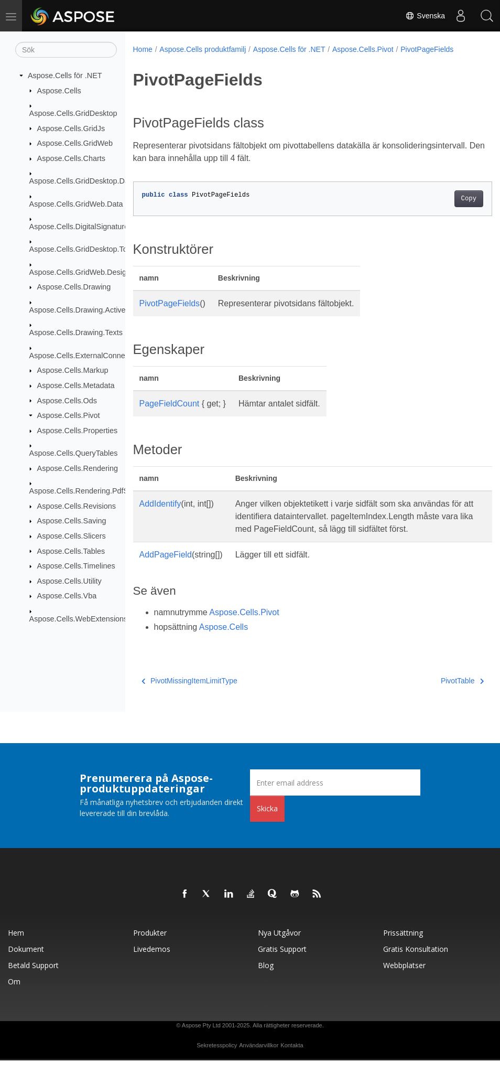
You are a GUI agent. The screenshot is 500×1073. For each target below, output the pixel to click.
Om (14, 994)
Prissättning (403, 945)
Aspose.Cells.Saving (71, 521)
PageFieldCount (169, 403)
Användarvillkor (258, 1058)
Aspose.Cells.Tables (71, 550)
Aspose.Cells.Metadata (76, 385)
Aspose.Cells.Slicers (71, 536)
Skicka (267, 821)
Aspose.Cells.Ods (67, 400)
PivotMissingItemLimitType (189, 693)
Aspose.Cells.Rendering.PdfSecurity (90, 491)
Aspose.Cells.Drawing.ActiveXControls (94, 310)
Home (143, 49)
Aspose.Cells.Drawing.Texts (76, 332)
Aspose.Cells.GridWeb (75, 143)
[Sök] (66, 50)
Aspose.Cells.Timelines (76, 566)
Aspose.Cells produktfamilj (202, 49)
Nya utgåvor (279, 945)
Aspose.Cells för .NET (65, 75)
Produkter (150, 945)
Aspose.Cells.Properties (77, 430)
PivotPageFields (426, 49)
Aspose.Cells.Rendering (77, 468)
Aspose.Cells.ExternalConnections (87, 355)
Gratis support (282, 962)
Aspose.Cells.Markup (72, 370)
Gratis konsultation (415, 962)
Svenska (425, 15)
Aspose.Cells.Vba (67, 596)
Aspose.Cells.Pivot (68, 415)
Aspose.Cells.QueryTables (73, 453)
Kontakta (291, 1058)
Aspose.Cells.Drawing (74, 287)
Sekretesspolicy (217, 1058)
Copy (443, 198)
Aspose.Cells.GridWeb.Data (76, 203)
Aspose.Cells (59, 90)
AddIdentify (160, 503)
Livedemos (151, 962)
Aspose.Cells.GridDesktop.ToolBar (87, 249)
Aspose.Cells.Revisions (76, 506)
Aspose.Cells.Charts (71, 158)
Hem (16, 945)
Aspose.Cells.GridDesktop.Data (82, 181)
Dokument (26, 962)
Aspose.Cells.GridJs (71, 128)
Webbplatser (404, 978)
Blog (266, 978)
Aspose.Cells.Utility (69, 581)
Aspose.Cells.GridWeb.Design (80, 272)
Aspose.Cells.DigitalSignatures (81, 226)
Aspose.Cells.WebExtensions (78, 619)
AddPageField (165, 567)
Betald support (33, 978)
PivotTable (437, 693)
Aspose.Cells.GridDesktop (73, 113)
